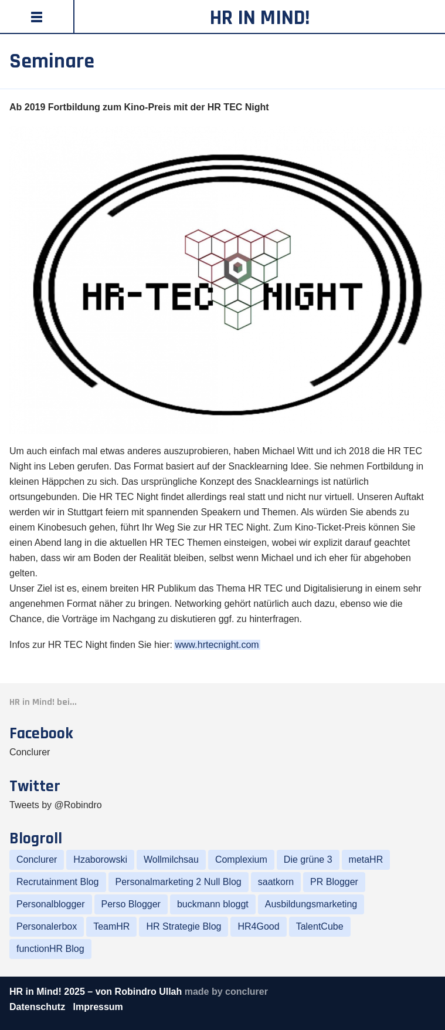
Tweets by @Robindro (55, 805)
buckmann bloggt (213, 904)
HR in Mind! (260, 18)
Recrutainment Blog (57, 882)
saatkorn (276, 882)
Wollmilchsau (171, 859)
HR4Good (258, 926)
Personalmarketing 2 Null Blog (179, 882)
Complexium (241, 859)
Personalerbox (46, 926)
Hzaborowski (100, 859)
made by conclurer (226, 992)
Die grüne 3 (308, 859)
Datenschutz (38, 1007)
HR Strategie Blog (183, 926)
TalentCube (320, 926)
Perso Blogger (131, 904)
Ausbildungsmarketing (311, 904)
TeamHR (111, 926)
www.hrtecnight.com (217, 645)
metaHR (366, 859)
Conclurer (29, 752)
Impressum (98, 1007)
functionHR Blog (50, 949)
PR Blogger (334, 882)
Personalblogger (50, 904)
